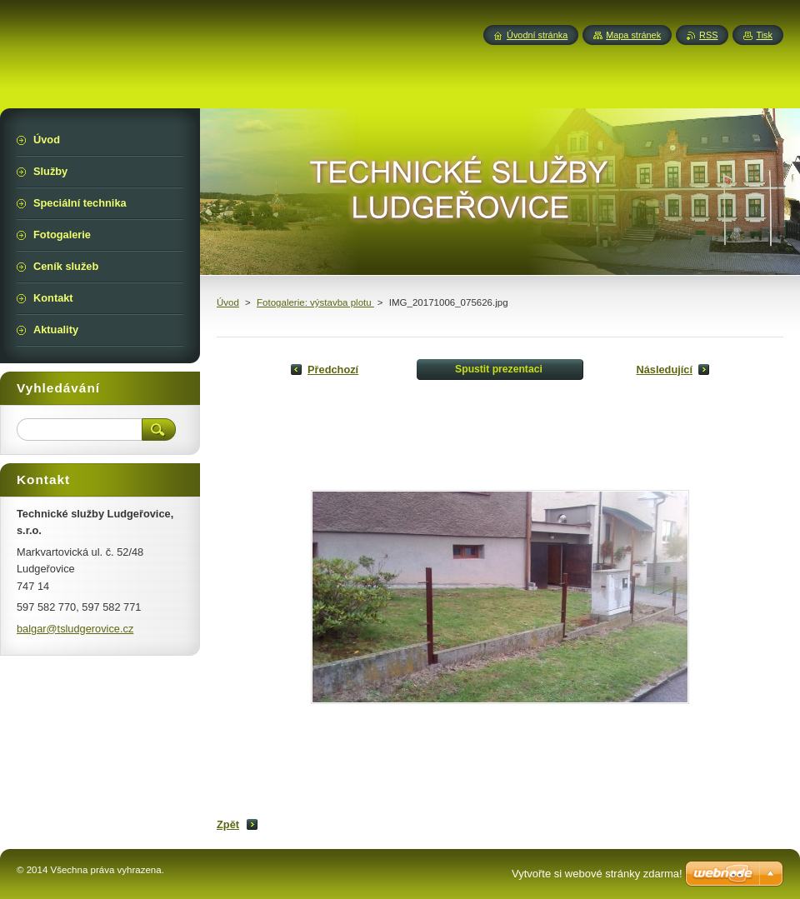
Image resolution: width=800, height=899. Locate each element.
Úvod (228, 302)
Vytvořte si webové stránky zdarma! (597, 873)
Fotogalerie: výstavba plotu (315, 302)
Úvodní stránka (537, 35)
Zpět (228, 824)
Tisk (764, 35)
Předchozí (333, 369)
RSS (708, 35)
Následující (664, 369)
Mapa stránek (633, 35)
